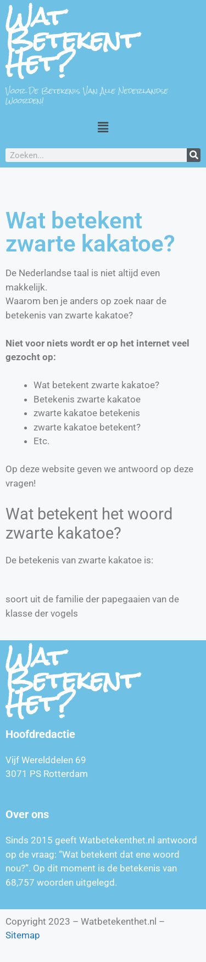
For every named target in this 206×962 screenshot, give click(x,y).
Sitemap (22, 935)
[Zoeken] (194, 155)
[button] (102, 126)
